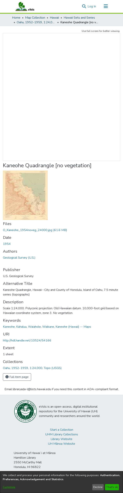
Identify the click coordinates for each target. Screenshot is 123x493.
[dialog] (61, 482)
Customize (9, 487)
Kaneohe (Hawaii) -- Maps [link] (73, 327)
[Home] (28, 6)
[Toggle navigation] (105, 6)
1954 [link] (7, 244)
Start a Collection (61, 430)
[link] (35, 230)
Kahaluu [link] (21, 327)
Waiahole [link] (34, 327)
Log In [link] (92, 6)
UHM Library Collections (61, 434)
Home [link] (16, 18)
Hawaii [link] (54, 18)
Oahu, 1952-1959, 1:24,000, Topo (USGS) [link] (36, 22)
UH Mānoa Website (61, 444)
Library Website (61, 439)
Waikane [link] (48, 327)
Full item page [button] (17, 377)
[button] (84, 6)
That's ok (112, 487)
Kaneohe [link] (9, 327)
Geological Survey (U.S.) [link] (19, 258)
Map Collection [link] (35, 18)
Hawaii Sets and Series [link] (79, 18)
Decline (98, 487)
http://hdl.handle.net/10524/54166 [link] (27, 340)
